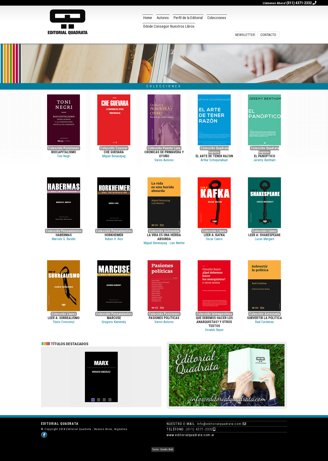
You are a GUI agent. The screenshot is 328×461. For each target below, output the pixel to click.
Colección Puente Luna (164, 148)
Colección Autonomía (164, 231)
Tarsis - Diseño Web (162, 449)
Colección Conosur (114, 148)
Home (147, 17)
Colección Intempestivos (214, 314)
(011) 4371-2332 (199, 429)
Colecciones (216, 17)
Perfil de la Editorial (188, 17)
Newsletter (245, 35)
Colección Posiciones (63, 148)
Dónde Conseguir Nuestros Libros (169, 26)
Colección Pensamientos (64, 231)
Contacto (268, 35)
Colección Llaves (214, 231)
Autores (163, 17)
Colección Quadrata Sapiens (215, 150)
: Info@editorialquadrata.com (218, 424)
